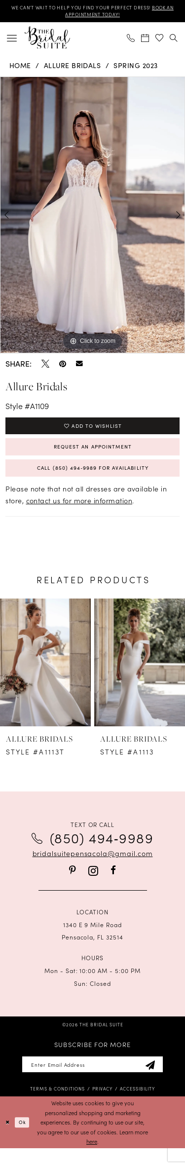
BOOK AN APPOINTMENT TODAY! (92, 16)
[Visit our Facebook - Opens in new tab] (113, 883)
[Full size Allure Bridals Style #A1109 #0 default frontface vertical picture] (92, 217)
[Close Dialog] (8, 1138)
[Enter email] (92, 1078)
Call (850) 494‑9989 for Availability (92, 479)
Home (20, 68)
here (91, 1157)
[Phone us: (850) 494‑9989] (131, 40)
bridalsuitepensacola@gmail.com (93, 866)
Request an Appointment (93, 454)
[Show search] (174, 40)
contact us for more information (79, 513)
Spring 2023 (135, 68)
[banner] (47, 40)
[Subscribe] (160, 1078)
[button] (12, 40)
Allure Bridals (72, 68)
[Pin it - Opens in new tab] (62, 366)
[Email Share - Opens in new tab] (79, 366)
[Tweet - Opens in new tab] (45, 366)
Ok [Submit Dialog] (25, 1137)
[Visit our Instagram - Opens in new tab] (93, 883)
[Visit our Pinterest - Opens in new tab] (72, 883)
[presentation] (45, 675)
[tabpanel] (92, 217)
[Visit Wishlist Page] (159, 40)
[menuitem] (12, 40)
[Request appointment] (145, 40)
